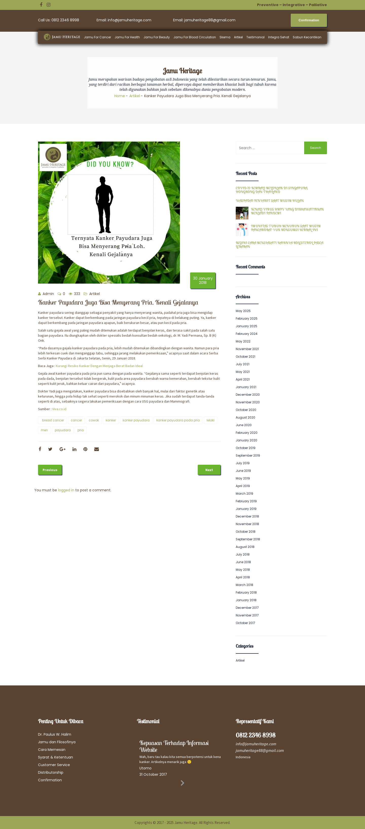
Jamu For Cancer (97, 37)
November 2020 (248, 402)
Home (119, 95)
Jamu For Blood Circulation (194, 37)
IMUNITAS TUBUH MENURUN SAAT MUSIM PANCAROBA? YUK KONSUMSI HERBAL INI (286, 228)
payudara (63, 430)
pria (81, 430)
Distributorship (50, 772)
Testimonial (255, 37)
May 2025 (243, 311)
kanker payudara (136, 420)
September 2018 (248, 539)
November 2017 (247, 615)
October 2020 (246, 410)
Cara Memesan (51, 749)
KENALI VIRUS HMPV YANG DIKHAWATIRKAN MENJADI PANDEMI (287, 211)
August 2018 (245, 547)
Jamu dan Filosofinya (57, 742)
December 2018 (247, 516)
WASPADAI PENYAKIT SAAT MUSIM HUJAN (270, 201)
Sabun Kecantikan (307, 37)
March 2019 (244, 493)
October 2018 (246, 531)
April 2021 (243, 379)
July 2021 (242, 364)
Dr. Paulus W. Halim (54, 734)
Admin (46, 293)
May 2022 (243, 341)
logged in (66, 490)
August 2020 (245, 417)
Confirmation (50, 780)
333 (74, 293)
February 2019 (246, 501)
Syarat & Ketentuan (55, 757)
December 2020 (248, 394)
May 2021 (243, 372)
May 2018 (243, 569)
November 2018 (247, 524)
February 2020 (247, 432)
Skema (225, 37)
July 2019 (243, 463)
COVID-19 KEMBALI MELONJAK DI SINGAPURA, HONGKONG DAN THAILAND (272, 190)
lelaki (210, 420)
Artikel (238, 37)
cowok (94, 420)
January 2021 (246, 387)
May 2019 (243, 478)
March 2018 (244, 585)
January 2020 (246, 440)
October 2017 (245, 623)
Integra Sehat (278, 37)
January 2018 (246, 600)
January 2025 (246, 326)
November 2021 (247, 349)
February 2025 (247, 318)
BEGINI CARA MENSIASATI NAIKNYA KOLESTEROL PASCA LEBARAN (279, 245)
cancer (76, 420)
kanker (111, 420)
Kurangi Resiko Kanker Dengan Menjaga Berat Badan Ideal (99, 366)
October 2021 (245, 356)
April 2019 (243, 486)
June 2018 (243, 562)
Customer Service (54, 764)
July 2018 (243, 554)
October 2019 (246, 448)
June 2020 (244, 425)
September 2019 (248, 455)
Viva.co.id (59, 409)
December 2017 (247, 608)
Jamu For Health (127, 37)
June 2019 (243, 471)
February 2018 (246, 592)
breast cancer (53, 420)
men (44, 430)
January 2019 (246, 509)
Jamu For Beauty (156, 37)
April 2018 (243, 577)
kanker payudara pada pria (178, 420)
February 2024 (247, 334)
